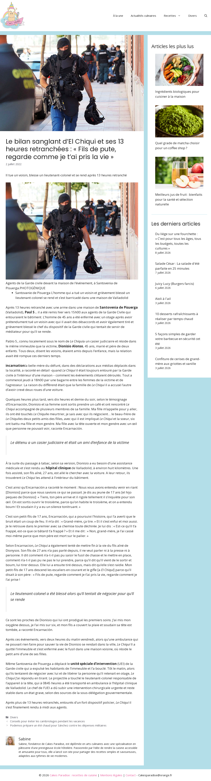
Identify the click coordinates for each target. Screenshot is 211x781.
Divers (192, 15)
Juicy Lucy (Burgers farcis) (174, 283)
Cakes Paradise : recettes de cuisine (73, 775)
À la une (118, 15)
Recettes (174, 15)
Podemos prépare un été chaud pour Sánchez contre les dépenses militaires (58, 725)
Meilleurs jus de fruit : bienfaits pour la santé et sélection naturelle (178, 199)
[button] (206, 15)
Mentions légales (111, 775)
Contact (131, 775)
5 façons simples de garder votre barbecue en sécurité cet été (177, 339)
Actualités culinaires (143, 15)
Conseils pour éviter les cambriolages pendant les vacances (47, 721)
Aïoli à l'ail (163, 298)
